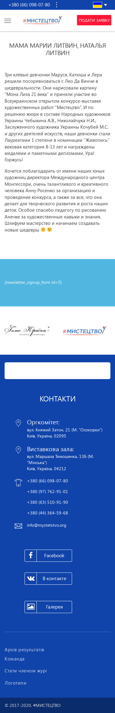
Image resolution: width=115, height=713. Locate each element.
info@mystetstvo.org (46, 525)
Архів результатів (24, 649)
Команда (15, 659)
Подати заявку (94, 20)
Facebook (44, 555)
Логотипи (15, 683)
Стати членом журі (26, 670)
